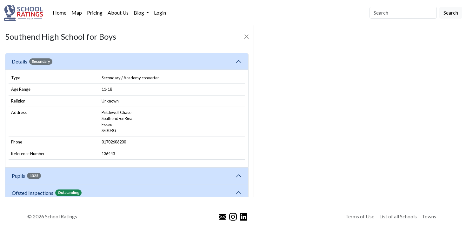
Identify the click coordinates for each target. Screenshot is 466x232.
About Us (118, 13)
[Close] (246, 36)
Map (76, 13)
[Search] (403, 13)
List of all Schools (398, 216)
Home (59, 13)
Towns (429, 216)
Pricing (95, 13)
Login (160, 13)
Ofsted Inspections (47, 192)
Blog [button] (139, 13)
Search (450, 13)
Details (32, 61)
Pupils (26, 176)
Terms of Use (359, 216)
